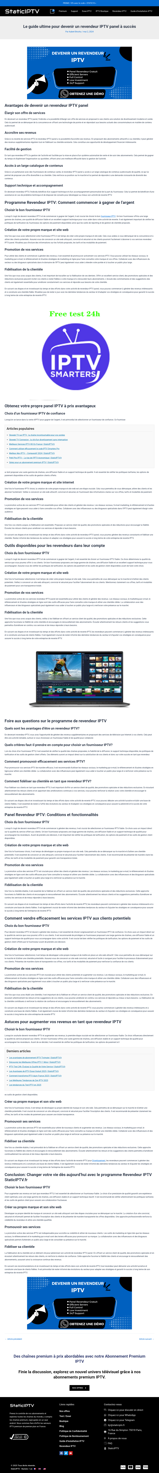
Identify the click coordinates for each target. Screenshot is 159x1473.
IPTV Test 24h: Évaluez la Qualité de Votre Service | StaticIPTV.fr (37, 1066)
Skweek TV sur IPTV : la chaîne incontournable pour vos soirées (37, 435)
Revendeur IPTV (120, 11)
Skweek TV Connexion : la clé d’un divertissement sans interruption (38, 439)
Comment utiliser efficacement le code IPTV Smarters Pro (34, 448)
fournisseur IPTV (108, 216)
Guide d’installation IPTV (141, 11)
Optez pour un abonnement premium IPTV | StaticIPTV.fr (34, 462)
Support (75, 11)
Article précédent (13, 1339)
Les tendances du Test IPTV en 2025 (25, 1085)
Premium (64, 11)
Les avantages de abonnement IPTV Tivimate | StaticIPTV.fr (35, 1057)
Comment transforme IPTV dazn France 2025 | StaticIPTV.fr (35, 1076)
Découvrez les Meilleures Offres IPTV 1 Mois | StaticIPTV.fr (35, 1062)
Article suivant (146, 1339)
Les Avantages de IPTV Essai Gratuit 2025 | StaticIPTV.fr (34, 1071)
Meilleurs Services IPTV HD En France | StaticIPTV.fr (32, 444)
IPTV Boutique (102, 11)
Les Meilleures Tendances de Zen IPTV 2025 (28, 1080)
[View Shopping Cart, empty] (53, 11)
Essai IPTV (87, 11)
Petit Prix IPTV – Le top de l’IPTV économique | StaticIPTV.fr (35, 458)
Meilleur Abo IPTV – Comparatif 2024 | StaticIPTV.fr (32, 453)
